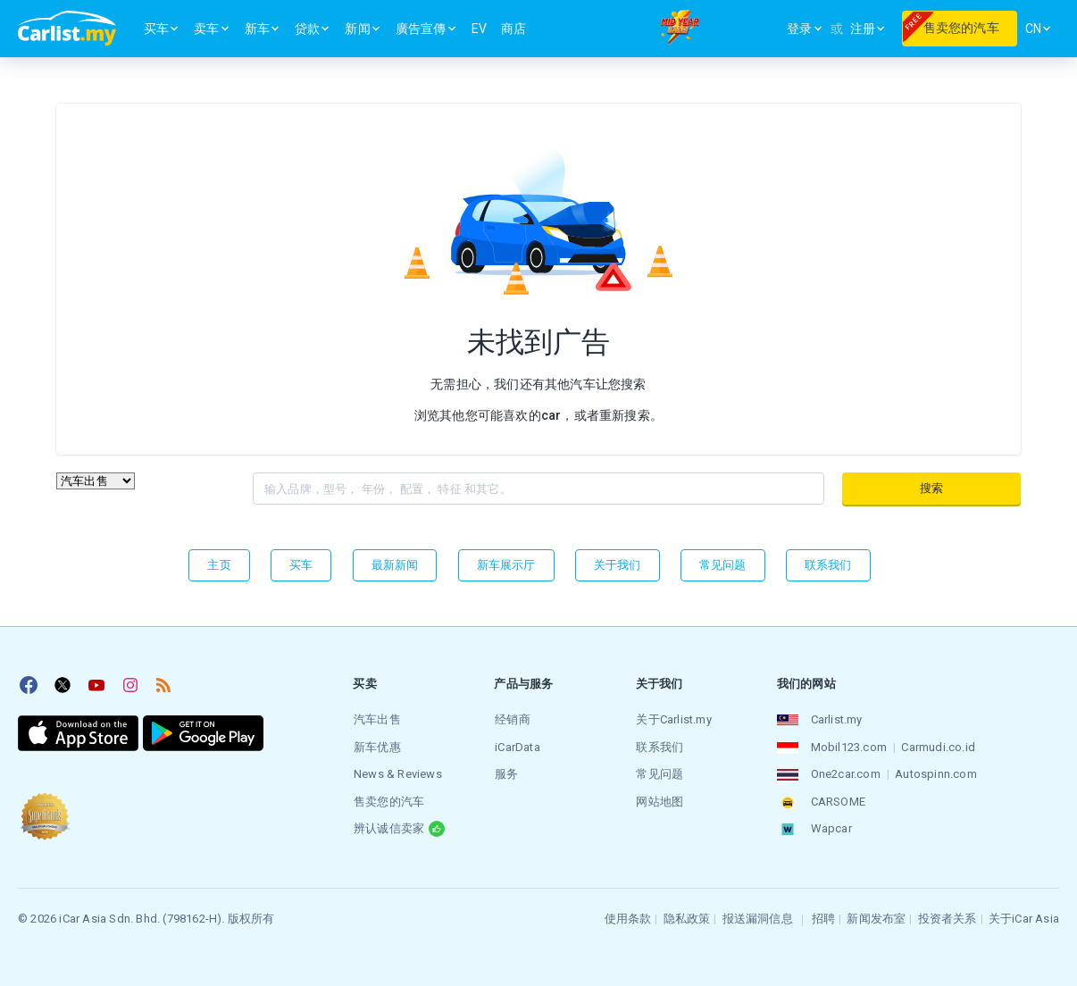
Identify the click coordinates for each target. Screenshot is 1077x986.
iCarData (516, 746)
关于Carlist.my (673, 719)
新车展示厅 (506, 565)
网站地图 (659, 799)
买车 (301, 565)
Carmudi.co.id (938, 746)
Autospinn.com (936, 773)
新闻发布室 (876, 916)
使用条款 (628, 916)
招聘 (823, 916)
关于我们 (617, 565)
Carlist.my (836, 719)
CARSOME (837, 799)
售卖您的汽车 (388, 799)
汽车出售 (376, 719)
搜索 (931, 488)
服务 (505, 773)
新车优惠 (376, 746)
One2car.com (845, 773)
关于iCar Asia (1024, 916)
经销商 (512, 719)
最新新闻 (395, 565)
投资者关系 (947, 916)
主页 (218, 565)
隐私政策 (687, 916)
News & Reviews (397, 773)
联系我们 (828, 565)
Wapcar (830, 826)
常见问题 (723, 565)
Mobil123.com (848, 746)
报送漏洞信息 (757, 916)
